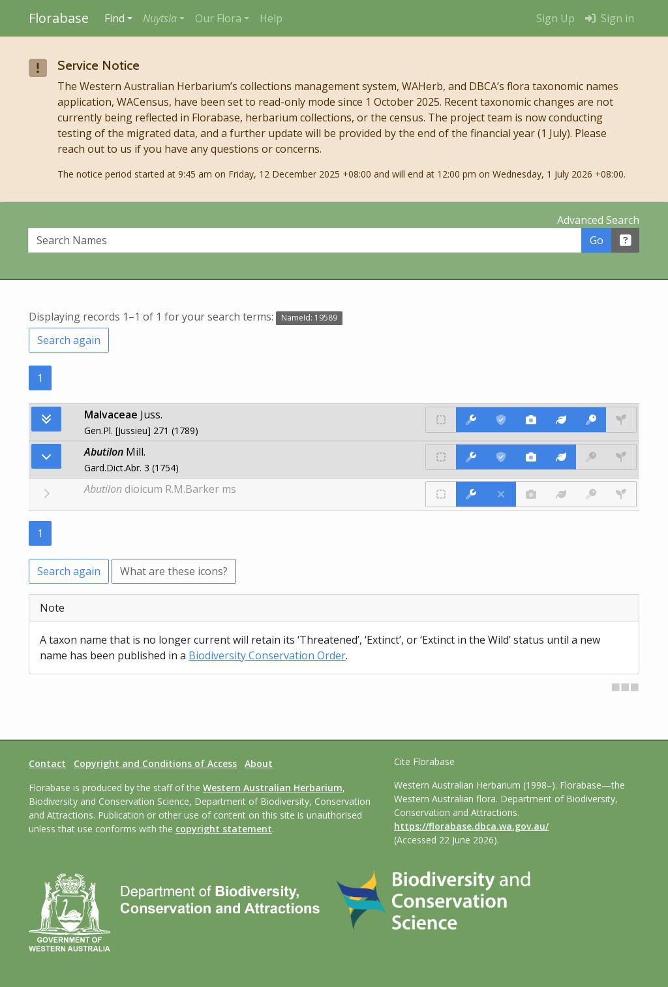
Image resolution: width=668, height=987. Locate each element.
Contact (47, 763)
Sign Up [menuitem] (555, 18)
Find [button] (114, 18)
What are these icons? (174, 571)
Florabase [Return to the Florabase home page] (59, 18)
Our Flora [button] (218, 18)
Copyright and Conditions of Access (155, 763)
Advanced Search (598, 220)
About (259, 763)
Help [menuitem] (271, 18)
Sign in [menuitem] (609, 18)
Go (596, 240)
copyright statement (223, 828)
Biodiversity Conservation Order (267, 655)
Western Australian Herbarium (272, 787)
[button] (164, 18)
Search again (68, 340)
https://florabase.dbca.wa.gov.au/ (471, 826)
